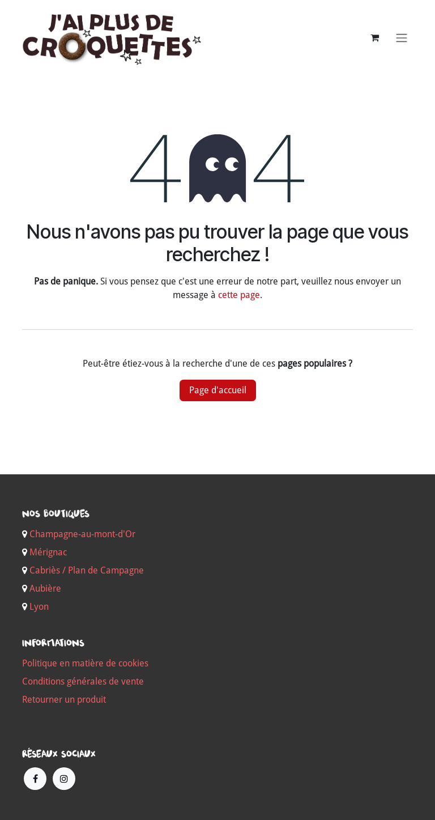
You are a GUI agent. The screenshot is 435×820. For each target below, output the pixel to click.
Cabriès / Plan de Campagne (86, 570)
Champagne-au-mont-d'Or (82, 534)
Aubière (45, 588)
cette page (239, 295)
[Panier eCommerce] (374, 37)
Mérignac (47, 552)
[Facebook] (35, 778)
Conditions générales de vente (83, 681)
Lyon (39, 606)
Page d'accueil (217, 390)
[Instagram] (64, 778)
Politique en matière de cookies (85, 663)
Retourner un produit (64, 699)
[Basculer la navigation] (401, 37)
